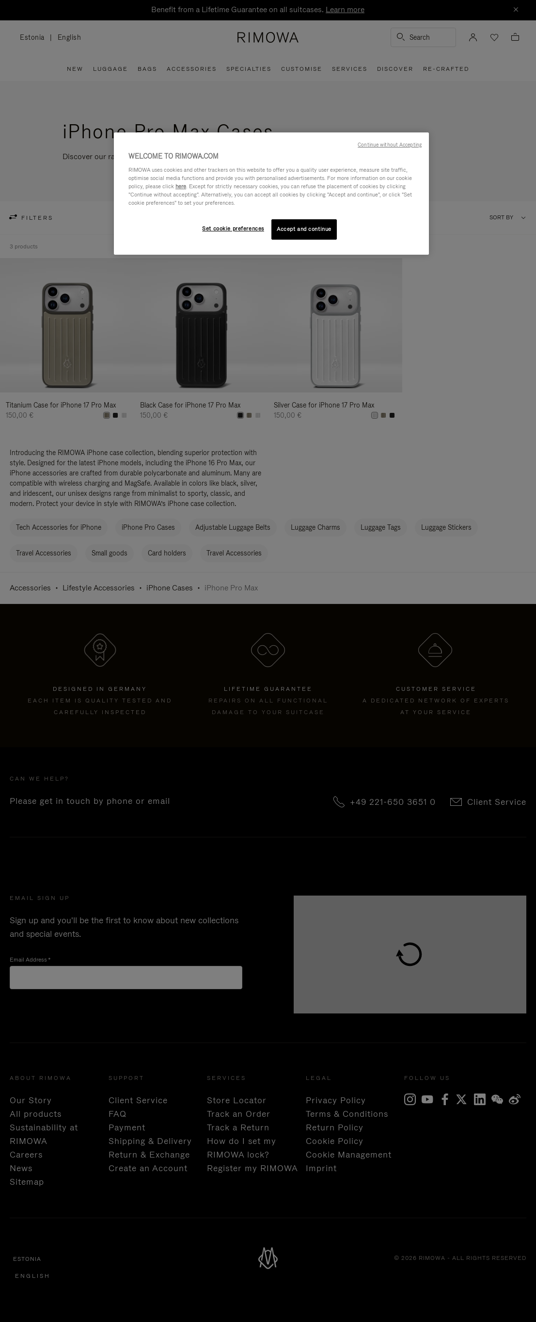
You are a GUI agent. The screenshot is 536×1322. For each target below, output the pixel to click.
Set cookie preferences (233, 228)
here (180, 186)
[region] (271, 193)
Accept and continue (304, 229)
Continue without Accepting (390, 144)
